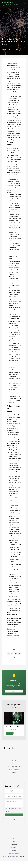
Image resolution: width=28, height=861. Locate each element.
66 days (19, 157)
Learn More (9, 733)
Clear (14, 819)
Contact (14, 850)
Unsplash (17, 635)
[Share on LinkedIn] (12, 653)
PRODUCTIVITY (6, 35)
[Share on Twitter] (8, 653)
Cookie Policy (14, 847)
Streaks (11, 454)
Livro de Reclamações (14, 853)
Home (14, 836)
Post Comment (14, 815)
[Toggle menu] (24, 4)
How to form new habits (12, 727)
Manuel (4, 49)
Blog (14, 838)
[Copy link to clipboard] (14, 657)
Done (10, 516)
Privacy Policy (14, 844)
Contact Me (14, 691)
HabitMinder (12, 570)
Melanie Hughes (10, 635)
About (14, 841)
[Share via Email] (19, 653)
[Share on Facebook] (16, 653)
